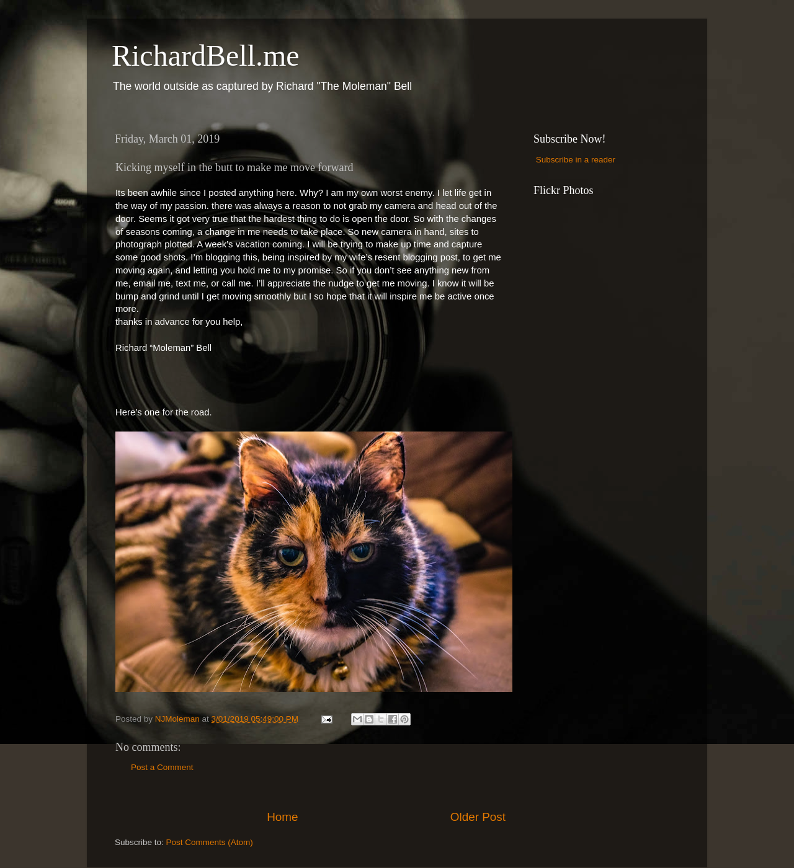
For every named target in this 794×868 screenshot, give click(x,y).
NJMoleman (178, 719)
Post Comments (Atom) (209, 842)
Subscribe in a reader (575, 159)
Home (282, 816)
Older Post (478, 816)
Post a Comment (162, 767)
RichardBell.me (206, 55)
